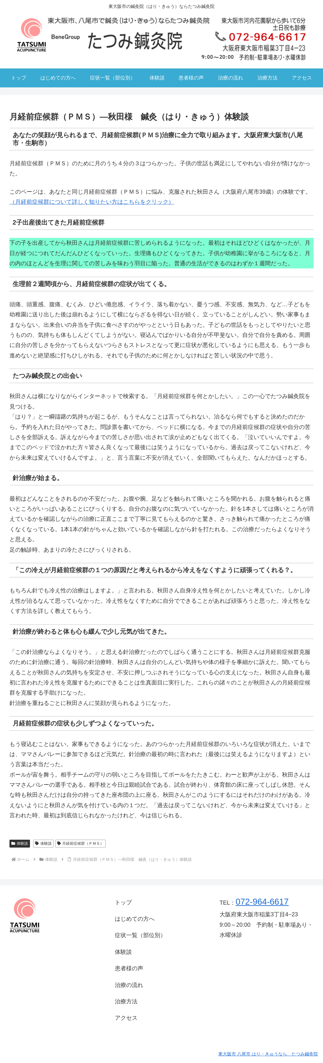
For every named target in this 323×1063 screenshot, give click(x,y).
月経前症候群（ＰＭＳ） (80, 843)
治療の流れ (129, 985)
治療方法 (126, 1001)
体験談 (19, 843)
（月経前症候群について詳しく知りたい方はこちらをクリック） (91, 202)
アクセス (126, 1018)
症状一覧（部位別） (140, 935)
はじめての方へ (135, 919)
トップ (123, 902)
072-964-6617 (262, 902)
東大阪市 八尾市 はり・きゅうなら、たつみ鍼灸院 (268, 1053)
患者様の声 (129, 968)
